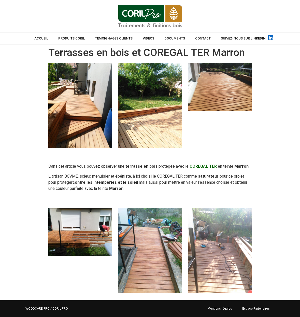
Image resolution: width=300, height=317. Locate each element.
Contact (203, 38)
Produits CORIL (71, 38)
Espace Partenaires (256, 308)
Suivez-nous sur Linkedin (243, 38)
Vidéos (148, 38)
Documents (174, 38)
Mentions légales (220, 308)
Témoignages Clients (114, 38)
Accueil (41, 38)
